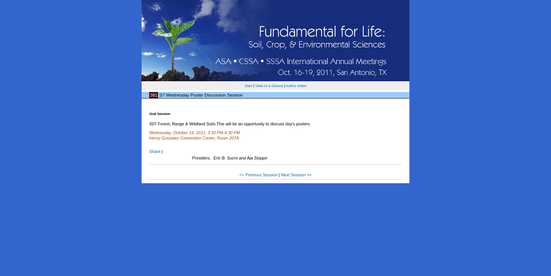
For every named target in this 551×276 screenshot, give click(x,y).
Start (248, 86)
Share (154, 151)
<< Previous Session (259, 174)
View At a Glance (269, 86)
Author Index (296, 86)
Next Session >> (296, 174)
